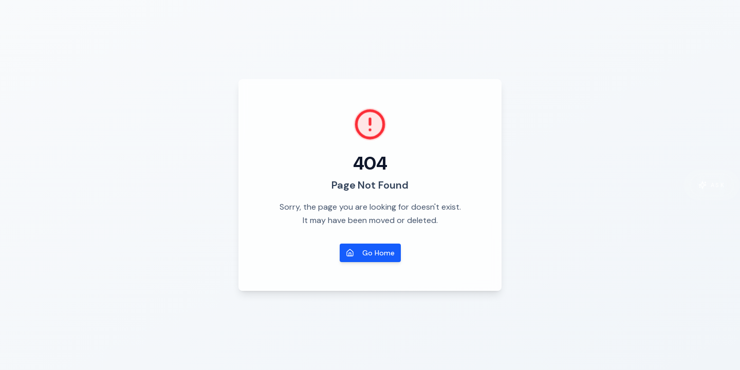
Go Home (370, 252)
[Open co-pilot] (712, 185)
